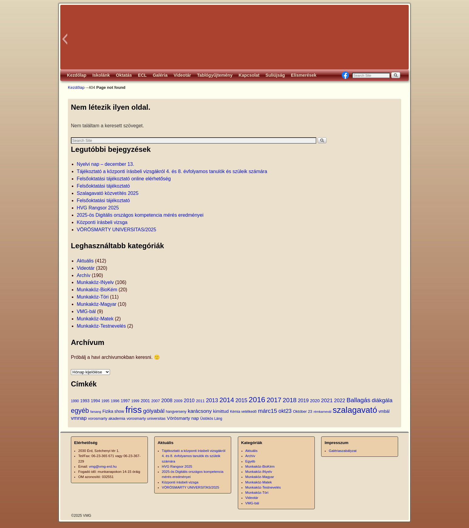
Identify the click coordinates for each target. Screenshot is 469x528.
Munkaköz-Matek (95, 318)
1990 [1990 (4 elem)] (75, 401)
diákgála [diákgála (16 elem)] (382, 400)
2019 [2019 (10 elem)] (303, 400)
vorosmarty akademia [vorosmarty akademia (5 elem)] (106, 418)
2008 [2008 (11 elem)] (166, 400)
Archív (83, 275)
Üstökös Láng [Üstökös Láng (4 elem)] (211, 418)
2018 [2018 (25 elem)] (290, 399)
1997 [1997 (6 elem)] (125, 401)
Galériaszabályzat (343, 451)
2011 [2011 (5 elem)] (200, 401)
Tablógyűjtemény (214, 75)
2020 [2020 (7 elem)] (315, 400)
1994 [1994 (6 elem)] (95, 401)
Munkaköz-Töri (93, 296)
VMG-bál (86, 311)
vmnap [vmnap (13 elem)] (79, 418)
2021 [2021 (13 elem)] (327, 400)
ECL (142, 75)
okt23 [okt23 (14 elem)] (284, 411)
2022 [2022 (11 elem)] (339, 400)
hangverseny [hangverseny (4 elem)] (176, 411)
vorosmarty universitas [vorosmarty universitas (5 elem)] (146, 418)
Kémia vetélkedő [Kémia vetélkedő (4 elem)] (243, 411)
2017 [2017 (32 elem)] (274, 400)
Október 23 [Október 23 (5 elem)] (302, 411)
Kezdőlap (76, 75)
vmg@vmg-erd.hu (103, 466)
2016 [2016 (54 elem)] (257, 400)
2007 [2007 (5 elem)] (155, 401)
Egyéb (250, 461)
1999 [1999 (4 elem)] (135, 401)
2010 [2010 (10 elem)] (189, 400)
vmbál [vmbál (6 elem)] (384, 411)
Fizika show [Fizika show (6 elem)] (113, 411)
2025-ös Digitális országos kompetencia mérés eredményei (140, 215)
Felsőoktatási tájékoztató (103, 186)
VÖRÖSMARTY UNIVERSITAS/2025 (116, 229)
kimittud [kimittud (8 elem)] (220, 411)
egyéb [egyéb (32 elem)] (80, 410)
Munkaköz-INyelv (95, 282)
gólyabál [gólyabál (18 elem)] (154, 411)
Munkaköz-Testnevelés (101, 326)
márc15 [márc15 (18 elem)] (267, 411)
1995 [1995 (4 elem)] (105, 401)
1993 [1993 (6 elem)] (84, 401)
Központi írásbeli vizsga (102, 222)
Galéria (160, 75)
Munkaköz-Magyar (96, 304)
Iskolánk (101, 75)
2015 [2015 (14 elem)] (241, 400)
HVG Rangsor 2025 (98, 207)
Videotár (182, 75)
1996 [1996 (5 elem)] (115, 401)
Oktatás (124, 75)
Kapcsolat (249, 75)
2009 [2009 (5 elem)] (178, 401)
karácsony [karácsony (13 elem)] (200, 411)
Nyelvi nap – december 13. (105, 164)
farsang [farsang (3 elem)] (95, 411)
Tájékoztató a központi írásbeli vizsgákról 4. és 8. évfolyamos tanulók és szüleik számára (172, 171)
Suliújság (275, 75)
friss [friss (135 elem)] (133, 410)
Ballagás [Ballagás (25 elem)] (359, 399)
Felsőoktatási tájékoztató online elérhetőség (124, 178)
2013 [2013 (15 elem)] (212, 400)
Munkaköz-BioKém (97, 289)
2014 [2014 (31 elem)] (226, 400)
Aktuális (85, 260)
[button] (65, 39)
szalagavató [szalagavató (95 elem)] (355, 410)
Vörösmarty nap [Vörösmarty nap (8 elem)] (183, 418)
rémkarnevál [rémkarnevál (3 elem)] (322, 411)
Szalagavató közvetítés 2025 (107, 193)
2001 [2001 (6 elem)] (145, 401)
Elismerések (303, 75)
